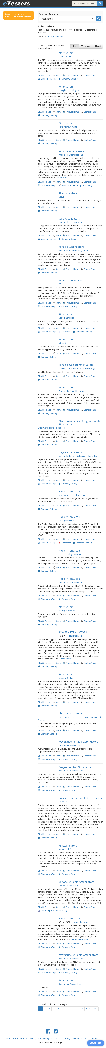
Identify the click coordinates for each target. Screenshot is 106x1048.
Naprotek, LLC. (65, 56)
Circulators (58, 36)
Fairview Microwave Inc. (69, 885)
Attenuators (66, 53)
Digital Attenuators (70, 452)
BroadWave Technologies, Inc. (51, 428)
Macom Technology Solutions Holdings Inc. (78, 456)
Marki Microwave (81, 922)
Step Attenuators (69, 218)
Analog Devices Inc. (67, 520)
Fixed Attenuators (70, 491)
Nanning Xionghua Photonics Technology (77, 368)
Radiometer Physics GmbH (70, 745)
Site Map (95, 1038)
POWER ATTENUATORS (73, 632)
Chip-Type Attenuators (73, 713)
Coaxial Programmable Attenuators (80, 798)
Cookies (85, 1038)
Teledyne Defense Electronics (72, 391)
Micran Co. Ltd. (65, 343)
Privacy (67, 1038)
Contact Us (56, 1038)
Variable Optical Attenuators (76, 364)
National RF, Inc (76, 636)
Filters (49, 36)
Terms (76, 1038)
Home (7, 1038)
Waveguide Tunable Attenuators (78, 741)
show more (62, 177)
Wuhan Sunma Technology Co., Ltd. (74, 250)
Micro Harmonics (66, 317)
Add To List (45, 75)
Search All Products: (48, 14)
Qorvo (61, 197)
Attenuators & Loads (71, 280)
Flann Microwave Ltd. (68, 126)
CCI (60, 284)
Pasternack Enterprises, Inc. (71, 154)
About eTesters (20, 1038)
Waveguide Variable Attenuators (78, 955)
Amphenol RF (65, 849)
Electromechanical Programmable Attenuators (79, 422)
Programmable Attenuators (75, 767)
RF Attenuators (68, 193)
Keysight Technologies (69, 90)
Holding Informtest (67, 610)
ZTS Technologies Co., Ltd (70, 554)
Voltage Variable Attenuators (76, 882)
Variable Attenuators (71, 151)
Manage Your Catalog (39, 1038)
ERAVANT (63, 801)
